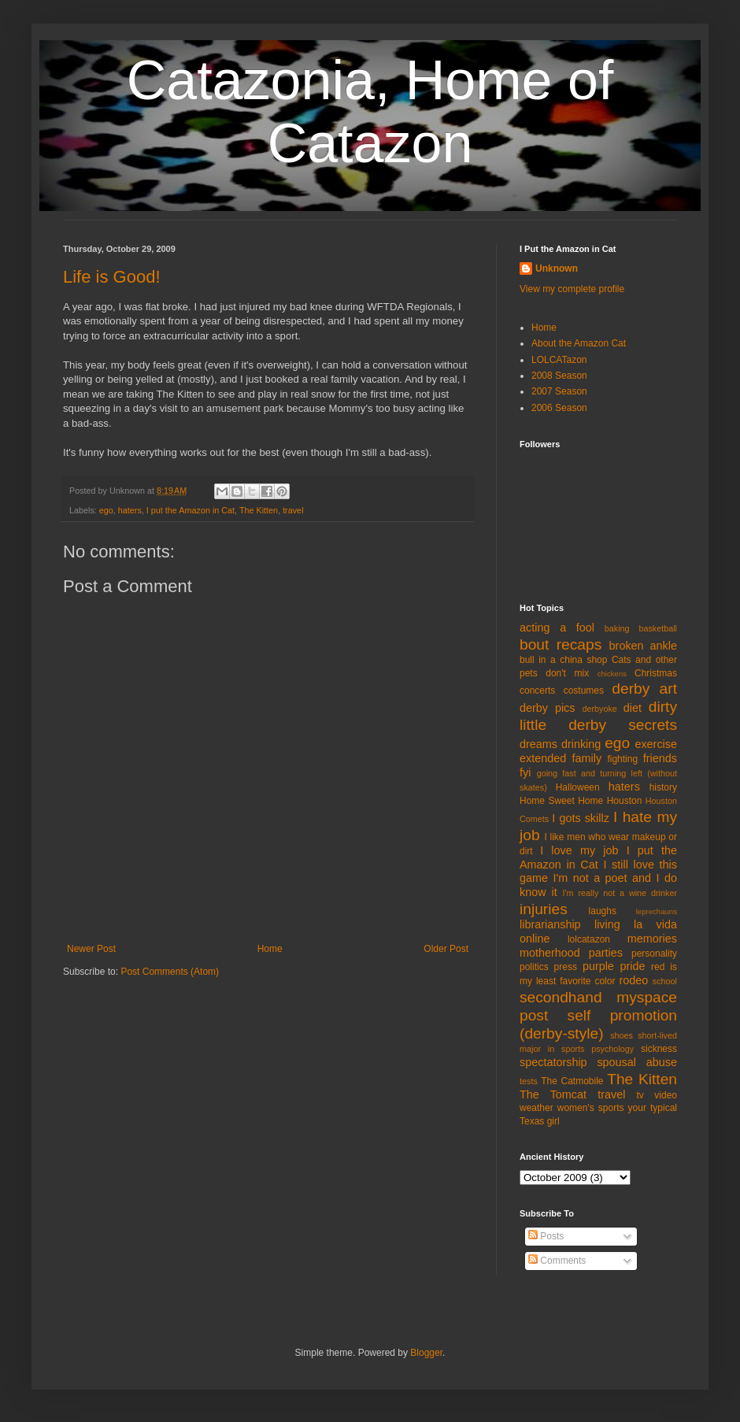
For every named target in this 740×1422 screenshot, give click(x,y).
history (663, 787)
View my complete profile (572, 288)
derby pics (547, 708)
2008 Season (559, 375)
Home (270, 948)
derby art (644, 688)
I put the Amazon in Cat (190, 510)
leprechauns (656, 911)
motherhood (550, 952)
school (665, 981)
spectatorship (553, 1062)
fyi (525, 772)
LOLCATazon (558, 359)
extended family (560, 758)
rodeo (633, 980)
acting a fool (557, 627)
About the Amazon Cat (578, 343)
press (565, 966)
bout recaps (560, 644)
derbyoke (599, 708)
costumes (584, 690)
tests (529, 1081)
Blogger (426, 1352)
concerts (537, 690)
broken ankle (643, 645)
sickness (659, 1048)
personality (654, 953)
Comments (557, 1260)
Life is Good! (112, 277)
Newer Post (91, 948)
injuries (544, 909)
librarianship (550, 924)
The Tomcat (553, 1094)
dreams (538, 744)
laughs (602, 911)
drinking (581, 744)
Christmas (656, 673)
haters (130, 510)
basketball (657, 628)
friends (660, 758)
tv (640, 1095)
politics (534, 966)
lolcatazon (589, 939)
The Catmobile (572, 1081)
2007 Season (559, 391)
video (665, 1095)
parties (606, 952)
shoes (621, 1035)
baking (617, 628)
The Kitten (258, 510)
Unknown (556, 268)
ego (106, 510)
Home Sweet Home (561, 800)
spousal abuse (637, 1062)
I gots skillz (580, 818)
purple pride (614, 966)
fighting (622, 759)
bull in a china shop (563, 659)
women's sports (590, 1107)
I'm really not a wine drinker (620, 893)
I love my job (579, 850)
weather (536, 1107)
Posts (546, 1236)
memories (652, 938)
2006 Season (559, 407)
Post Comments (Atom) (169, 971)
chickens (612, 673)
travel (293, 510)
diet (632, 708)
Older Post (446, 948)
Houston (624, 800)
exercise (656, 744)
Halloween (578, 787)
